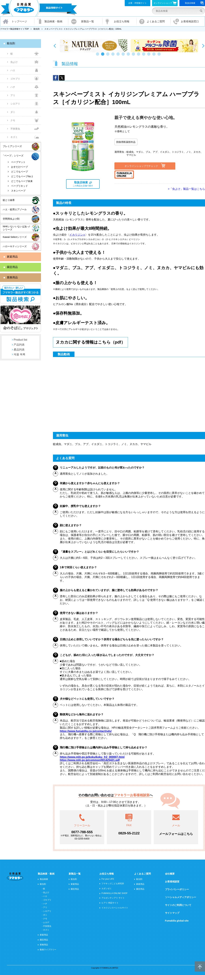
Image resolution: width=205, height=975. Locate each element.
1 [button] (98, 55)
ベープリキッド (19, 186)
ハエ (12, 70)
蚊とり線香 (9, 200)
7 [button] (129, 55)
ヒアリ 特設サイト (109, 903)
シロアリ (15, 103)
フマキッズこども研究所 (112, 883)
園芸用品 (12, 267)
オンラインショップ (165, 3)
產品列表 (19, 349)
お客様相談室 (172, 881)
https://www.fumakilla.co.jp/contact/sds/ (86, 731)
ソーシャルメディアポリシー (180, 897)
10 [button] (144, 55)
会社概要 (170, 873)
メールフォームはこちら (176, 834)
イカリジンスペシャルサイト (114, 908)
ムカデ (46, 922)
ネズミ (14, 137)
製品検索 (44, 879)
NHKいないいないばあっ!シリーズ (16, 228)
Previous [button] (54, 45)
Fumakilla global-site (177, 920)
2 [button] (103, 55)
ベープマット (18, 162)
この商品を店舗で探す (83, 184)
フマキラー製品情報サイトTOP (14, 29)
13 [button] (159, 55)
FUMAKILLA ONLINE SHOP (114, 893)
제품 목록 (19, 354)
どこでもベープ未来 (22, 181)
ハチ (12, 87)
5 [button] (118, 55)
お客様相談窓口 (190, 21)
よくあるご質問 (156, 21)
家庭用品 (12, 256)
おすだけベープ (19, 166)
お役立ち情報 (121, 21)
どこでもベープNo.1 (22, 176)
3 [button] (108, 55)
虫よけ (14, 62)
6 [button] (124, 55)
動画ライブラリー (48, 949)
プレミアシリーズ (12, 146)
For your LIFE (107, 879)
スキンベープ (18, 190)
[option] (93, 45)
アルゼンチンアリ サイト (113, 898)
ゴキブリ (15, 78)
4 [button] (113, 55)
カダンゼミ (106, 888)
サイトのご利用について (178, 905)
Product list (20, 339)
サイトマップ (172, 912)
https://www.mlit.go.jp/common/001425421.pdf (90, 760)
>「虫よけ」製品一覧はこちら (186, 188)
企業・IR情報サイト (137, 3)
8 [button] (134, 55)
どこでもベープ (19, 171)
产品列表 (19, 344)
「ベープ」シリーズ (12, 155)
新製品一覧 (87, 21)
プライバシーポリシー (177, 889)
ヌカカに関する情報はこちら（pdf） (90, 342)
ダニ (12, 112)
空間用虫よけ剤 (11, 218)
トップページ (19, 21)
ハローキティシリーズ (15, 246)
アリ (12, 95)
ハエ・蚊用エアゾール (15, 209)
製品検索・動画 (53, 21)
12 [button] (154, 55)
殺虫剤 (36, 29)
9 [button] (139, 55)
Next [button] (203, 45)
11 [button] (149, 55)
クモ (12, 120)
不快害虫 (15, 128)
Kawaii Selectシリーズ (15, 237)
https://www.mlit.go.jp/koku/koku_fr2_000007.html (92, 757)
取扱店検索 (194, 3)
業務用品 (12, 277)
